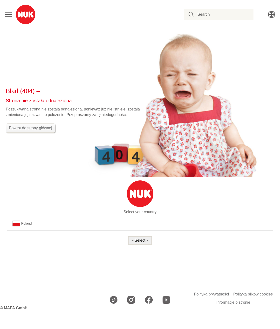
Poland (22, 223)
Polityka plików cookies (253, 294)
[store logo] (25, 14)
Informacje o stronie (233, 302)
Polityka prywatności (211, 294)
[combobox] (221, 14)
